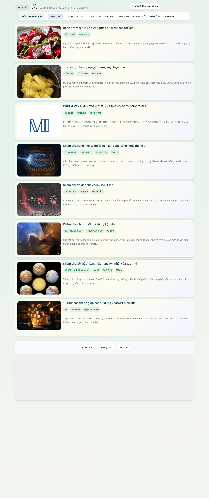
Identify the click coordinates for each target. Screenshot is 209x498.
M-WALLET (170, 16)
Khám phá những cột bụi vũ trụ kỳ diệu (89, 224)
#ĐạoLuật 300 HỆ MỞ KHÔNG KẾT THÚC (40, 408)
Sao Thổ (107, 270)
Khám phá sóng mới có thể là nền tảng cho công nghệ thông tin (105, 145)
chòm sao (70, 191)
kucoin (69, 113)
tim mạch (84, 34)
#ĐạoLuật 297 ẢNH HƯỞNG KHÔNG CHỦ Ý (41, 440)
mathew (81, 113)
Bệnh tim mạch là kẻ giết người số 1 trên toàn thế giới (98, 28)
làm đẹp (69, 74)
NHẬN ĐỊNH (123, 16)
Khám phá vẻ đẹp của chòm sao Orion (88, 185)
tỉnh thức (95, 113)
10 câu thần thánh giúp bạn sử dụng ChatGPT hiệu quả (99, 303)
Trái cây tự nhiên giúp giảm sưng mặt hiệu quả (94, 67)
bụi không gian (73, 231)
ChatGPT (75, 309)
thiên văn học (94, 231)
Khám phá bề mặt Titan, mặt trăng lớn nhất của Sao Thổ (100, 263)
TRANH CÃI (95, 16)
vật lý (114, 152)
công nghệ (71, 152)
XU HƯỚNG (155, 16)
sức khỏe (83, 74)
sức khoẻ (70, 34)
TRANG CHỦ (55, 16)
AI (66, 309)
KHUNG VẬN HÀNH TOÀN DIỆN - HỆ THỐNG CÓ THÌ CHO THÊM (104, 106)
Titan (119, 270)
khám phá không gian (77, 270)
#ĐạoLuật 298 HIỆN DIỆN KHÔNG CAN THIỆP (42, 429)
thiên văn (97, 191)
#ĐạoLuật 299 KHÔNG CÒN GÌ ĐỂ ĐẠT (38, 419)
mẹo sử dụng (91, 309)
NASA (96, 270)
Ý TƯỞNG (81, 16)
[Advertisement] (104, 379)
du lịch (84, 191)
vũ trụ (110, 231)
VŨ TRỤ (69, 16)
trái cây (96, 74)
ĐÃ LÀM (109, 16)
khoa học (86, 152)
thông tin (101, 152)
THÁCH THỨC (139, 16)
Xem (109, 463)
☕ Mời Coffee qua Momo (144, 6)
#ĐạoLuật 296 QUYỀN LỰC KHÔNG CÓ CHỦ (41, 450)
